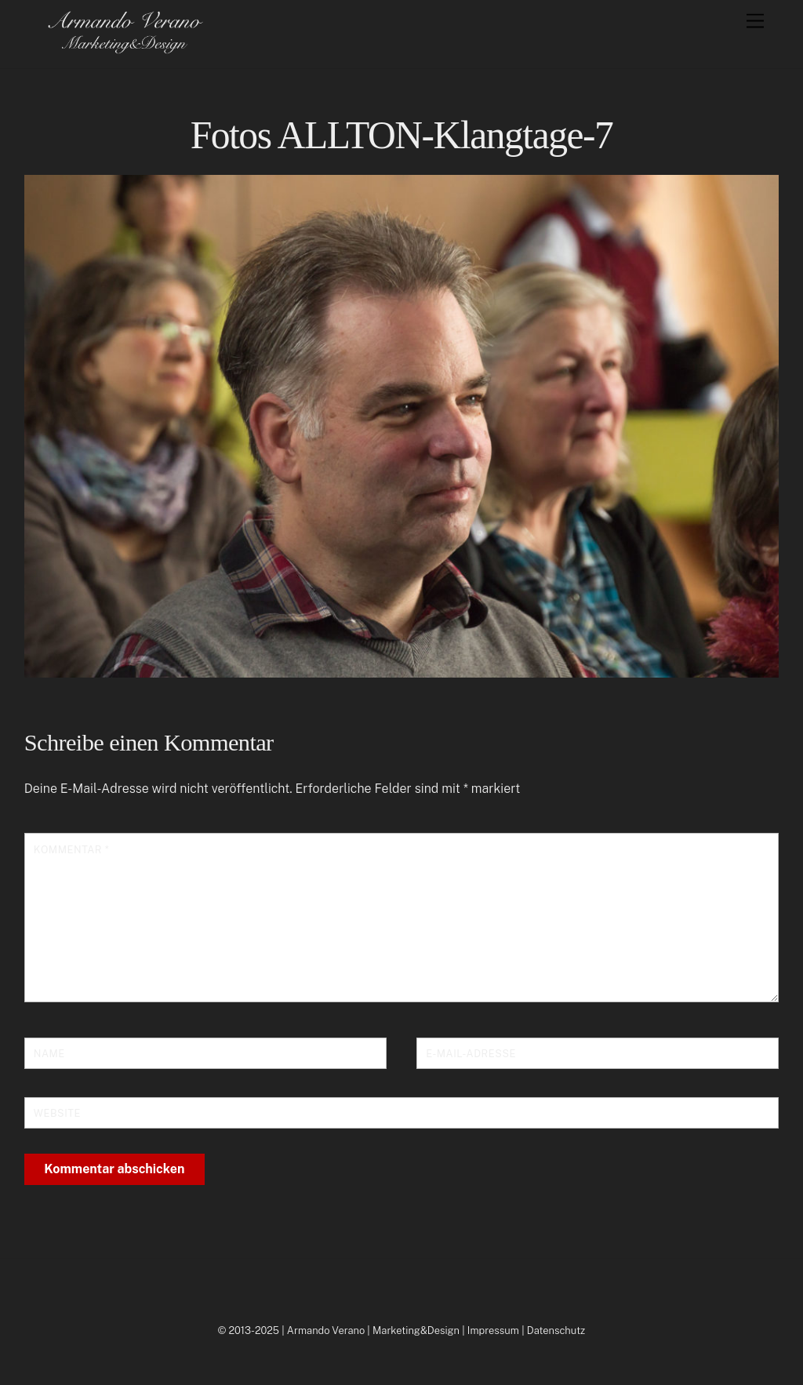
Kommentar (71, 850)
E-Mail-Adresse (471, 1054)
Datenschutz (556, 1330)
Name (49, 1054)
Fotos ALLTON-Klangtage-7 (402, 135)
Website (57, 1113)
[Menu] (755, 21)
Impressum (493, 1330)
